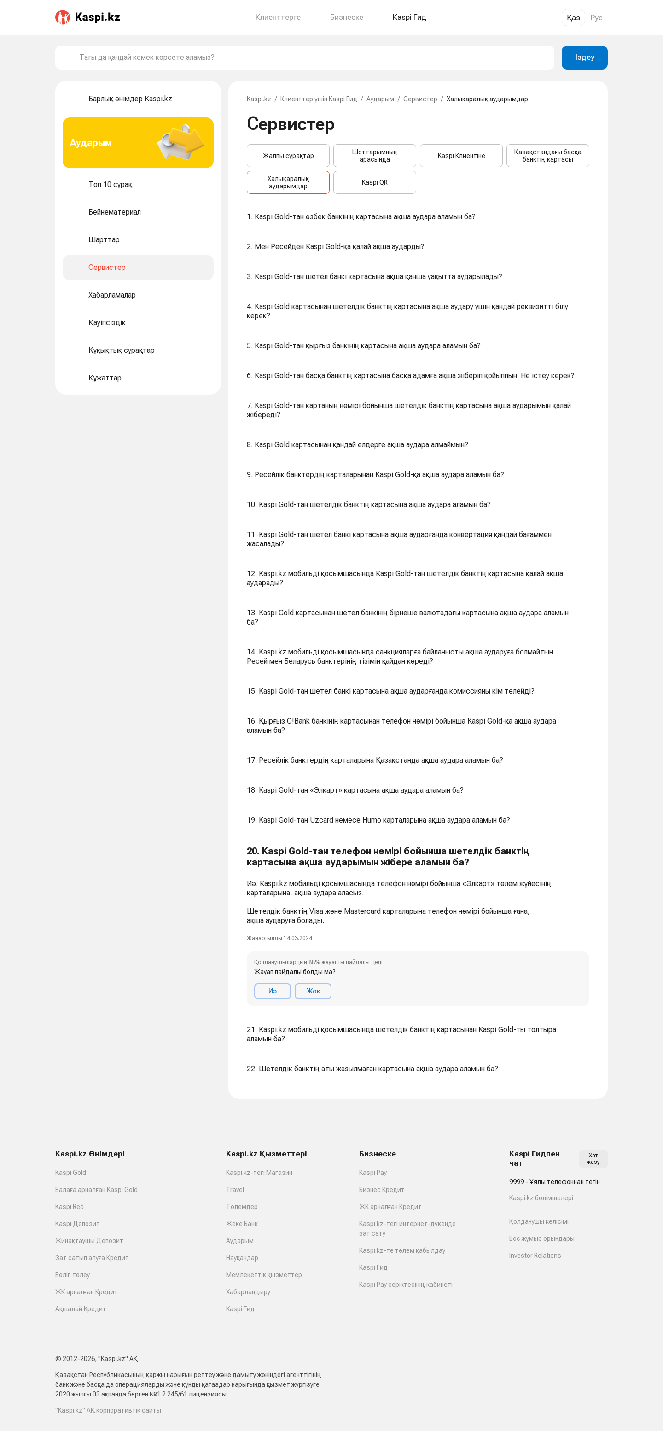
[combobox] (313, 57)
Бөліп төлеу (72, 1275)
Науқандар (242, 1258)
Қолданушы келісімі (539, 1221)
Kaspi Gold (70, 1172)
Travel (235, 1189)
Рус (596, 17)
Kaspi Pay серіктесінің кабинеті (406, 1284)
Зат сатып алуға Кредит (92, 1258)
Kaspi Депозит (77, 1223)
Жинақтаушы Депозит (89, 1240)
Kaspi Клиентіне (461, 155)
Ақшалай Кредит (80, 1309)
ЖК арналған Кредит (86, 1292)
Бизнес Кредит (382, 1189)
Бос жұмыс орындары (542, 1238)
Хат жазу (593, 1158)
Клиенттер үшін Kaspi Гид (318, 99)
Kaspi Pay (373, 1172)
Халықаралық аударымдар (288, 182)
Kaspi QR (375, 182)
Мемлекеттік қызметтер (264, 1275)
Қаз (573, 17)
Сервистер (420, 99)
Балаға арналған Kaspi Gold (96, 1189)
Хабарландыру (248, 1292)
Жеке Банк (242, 1223)
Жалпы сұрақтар (288, 155)
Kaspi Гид (240, 1309)
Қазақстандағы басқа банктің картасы (548, 155)
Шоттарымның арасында (375, 155)
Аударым (380, 99)
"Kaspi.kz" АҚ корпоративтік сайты (108, 1410)
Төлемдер (242, 1206)
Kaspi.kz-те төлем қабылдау (402, 1250)
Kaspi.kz (259, 99)
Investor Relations (535, 1255)
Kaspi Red (69, 1206)
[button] (418, 926)
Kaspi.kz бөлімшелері (541, 1198)
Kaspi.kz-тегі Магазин (259, 1172)
